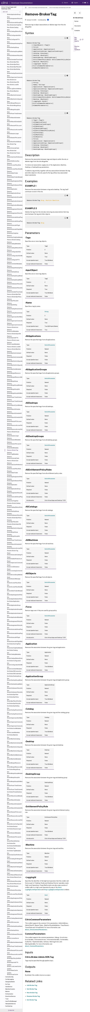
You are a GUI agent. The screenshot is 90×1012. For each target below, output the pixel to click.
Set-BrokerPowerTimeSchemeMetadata (14, 788)
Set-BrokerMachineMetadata (14, 758)
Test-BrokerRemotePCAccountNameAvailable (14, 949)
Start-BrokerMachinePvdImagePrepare (14, 866)
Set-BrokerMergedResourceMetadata (14, 766)
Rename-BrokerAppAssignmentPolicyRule (14, 475)
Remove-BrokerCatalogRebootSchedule (14, 246)
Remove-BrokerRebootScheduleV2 (14, 412)
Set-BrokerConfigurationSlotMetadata (14, 663)
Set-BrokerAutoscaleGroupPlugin (14, 628)
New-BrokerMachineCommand (14, 94)
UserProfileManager (11, 1001)
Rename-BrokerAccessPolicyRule (14, 467)
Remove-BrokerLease (13, 340)
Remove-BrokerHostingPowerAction (14, 308)
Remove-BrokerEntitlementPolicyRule (14, 283)
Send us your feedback (77, 48)
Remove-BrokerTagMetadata (12, 453)
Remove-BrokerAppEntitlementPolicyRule (14, 184)
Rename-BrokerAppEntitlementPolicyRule (14, 479)
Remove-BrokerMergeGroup (12, 380)
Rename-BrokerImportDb (14, 524)
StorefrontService (10, 996)
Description (77, 26)
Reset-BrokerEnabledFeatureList (14, 557)
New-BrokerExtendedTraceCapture (14, 58)
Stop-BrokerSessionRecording (14, 889)
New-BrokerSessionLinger (13, 132)
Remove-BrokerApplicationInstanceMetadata (14, 200)
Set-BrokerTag (11, 848)
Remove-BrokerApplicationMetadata (14, 204)
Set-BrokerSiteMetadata (14, 846)
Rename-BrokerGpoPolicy (14, 517)
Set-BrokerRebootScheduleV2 (14, 803)
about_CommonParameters (34, 946)
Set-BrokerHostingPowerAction (14, 709)
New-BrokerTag (11, 144)
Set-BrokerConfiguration (14, 660)
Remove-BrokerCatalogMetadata (14, 242)
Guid (46, 895)
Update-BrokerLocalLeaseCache (14, 965)
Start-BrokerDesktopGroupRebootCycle (14, 861)
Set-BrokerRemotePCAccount (14, 811)
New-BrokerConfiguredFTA (13, 38)
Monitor (7, 991)
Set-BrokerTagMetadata (14, 850)
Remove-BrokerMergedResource (13, 372)
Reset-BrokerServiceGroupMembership (14, 573)
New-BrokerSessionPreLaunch (14, 136)
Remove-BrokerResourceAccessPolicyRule (14, 424)
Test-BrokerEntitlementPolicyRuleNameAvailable (14, 933)
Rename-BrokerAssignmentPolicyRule (14, 492)
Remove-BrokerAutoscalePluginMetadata (14, 228)
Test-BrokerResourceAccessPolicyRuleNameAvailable (14, 953)
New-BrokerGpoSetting (13, 69)
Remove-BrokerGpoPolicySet (12, 299)
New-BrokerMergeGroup (14, 105)
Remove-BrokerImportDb (14, 333)
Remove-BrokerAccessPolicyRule (14, 164)
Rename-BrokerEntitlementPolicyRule (14, 514)
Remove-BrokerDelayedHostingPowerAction (14, 267)
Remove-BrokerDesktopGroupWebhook (14, 279)
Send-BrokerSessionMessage (13, 578)
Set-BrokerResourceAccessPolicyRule (14, 815)
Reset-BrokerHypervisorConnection (14, 561)
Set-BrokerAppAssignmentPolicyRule (14, 594)
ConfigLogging (9, 979)
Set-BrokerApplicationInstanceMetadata (14, 612)
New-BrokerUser (11, 150)
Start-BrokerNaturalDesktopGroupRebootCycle (14, 870)
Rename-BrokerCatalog (13, 503)
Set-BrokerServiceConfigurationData (14, 823)
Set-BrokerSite (11, 843)
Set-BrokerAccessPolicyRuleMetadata (14, 585)
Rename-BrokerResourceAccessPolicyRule (14, 547)
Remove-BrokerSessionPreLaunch (14, 443)
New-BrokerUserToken (13, 153)
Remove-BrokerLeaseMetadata (13, 343)
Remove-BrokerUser (12, 460)
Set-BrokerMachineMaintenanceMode (14, 754)
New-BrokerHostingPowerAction (14, 72)
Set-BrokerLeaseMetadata (13, 731)
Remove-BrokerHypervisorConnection (14, 320)
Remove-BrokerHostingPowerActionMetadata (14, 312)
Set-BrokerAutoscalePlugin (13, 636)
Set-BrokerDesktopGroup (14, 676)
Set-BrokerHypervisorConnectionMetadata (14, 725)
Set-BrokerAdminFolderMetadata (14, 590)
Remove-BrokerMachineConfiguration (14, 360)
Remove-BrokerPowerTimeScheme (14, 396)
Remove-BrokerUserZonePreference (14, 463)
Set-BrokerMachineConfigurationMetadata (14, 750)
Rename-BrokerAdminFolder (12, 471)
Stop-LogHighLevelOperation (54, 889)
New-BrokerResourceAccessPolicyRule (14, 128)
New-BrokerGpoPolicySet (14, 67)
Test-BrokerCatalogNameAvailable (14, 917)
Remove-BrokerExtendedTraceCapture (14, 291)
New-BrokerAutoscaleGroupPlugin (14, 21)
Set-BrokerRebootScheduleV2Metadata (14, 807)
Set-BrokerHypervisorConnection (14, 721)
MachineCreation (10, 989)
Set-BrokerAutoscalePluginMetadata (14, 640)
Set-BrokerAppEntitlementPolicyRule (14, 598)
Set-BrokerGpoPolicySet (14, 703)
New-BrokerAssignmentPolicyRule (14, 17)
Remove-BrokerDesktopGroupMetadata (14, 275)
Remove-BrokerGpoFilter (14, 294)
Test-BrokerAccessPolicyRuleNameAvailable (14, 893)
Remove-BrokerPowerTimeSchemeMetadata (14, 400)
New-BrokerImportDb (13, 82)
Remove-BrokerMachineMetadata (14, 368)
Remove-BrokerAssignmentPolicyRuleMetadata (14, 212)
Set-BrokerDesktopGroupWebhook (14, 683)
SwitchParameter (50, 345)
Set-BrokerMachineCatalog (13, 738)
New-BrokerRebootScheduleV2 (14, 120)
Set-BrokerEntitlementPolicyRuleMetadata (14, 691)
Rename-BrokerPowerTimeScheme (14, 539)
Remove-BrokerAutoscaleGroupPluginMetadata (14, 220)
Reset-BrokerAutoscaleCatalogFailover (14, 553)
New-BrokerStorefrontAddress (14, 140)
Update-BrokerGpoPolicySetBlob (14, 957)
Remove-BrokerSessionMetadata (13, 439)
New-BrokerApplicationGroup (13, 13)
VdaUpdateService (10, 1003)
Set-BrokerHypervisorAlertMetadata (14, 717)
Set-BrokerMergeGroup (13, 769)
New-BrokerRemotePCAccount (14, 124)
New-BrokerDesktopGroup (13, 46)
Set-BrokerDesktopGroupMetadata (14, 679)
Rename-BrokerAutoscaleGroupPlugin (14, 495)
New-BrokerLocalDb (13, 84)
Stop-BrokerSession (12, 886)
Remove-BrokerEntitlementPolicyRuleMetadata (14, 287)
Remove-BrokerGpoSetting (12, 304)
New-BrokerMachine (13, 91)
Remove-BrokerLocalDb (13, 346)
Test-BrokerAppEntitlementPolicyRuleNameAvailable (14, 901)
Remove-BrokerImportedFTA (12, 337)
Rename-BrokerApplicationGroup (13, 487)
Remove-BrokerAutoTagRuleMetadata (14, 236)
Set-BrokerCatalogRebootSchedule (14, 657)
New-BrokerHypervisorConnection (14, 76)
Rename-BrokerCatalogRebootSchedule (14, 506)
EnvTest (7, 984)
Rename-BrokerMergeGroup (12, 531)
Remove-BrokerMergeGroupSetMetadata (14, 392)
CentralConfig (9, 977)
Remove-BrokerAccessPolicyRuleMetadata (14, 168)
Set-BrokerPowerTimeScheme (14, 784)
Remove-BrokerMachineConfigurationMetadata (14, 364)
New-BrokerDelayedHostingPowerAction (14, 42)
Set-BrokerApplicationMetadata (14, 616)
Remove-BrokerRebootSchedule (13, 408)
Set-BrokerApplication (13, 601)
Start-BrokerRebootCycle (14, 877)
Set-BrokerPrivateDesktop (14, 792)
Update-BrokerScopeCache (12, 973)
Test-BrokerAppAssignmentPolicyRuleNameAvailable (14, 897)
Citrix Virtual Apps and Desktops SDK (38, 7)
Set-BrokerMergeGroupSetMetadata (14, 780)
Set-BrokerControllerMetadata (14, 668)
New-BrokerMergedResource (13, 102)
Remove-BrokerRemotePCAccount (14, 420)
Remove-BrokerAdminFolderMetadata (14, 176)
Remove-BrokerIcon (12, 327)
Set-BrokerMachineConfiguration (14, 746)
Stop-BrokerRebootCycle (14, 883)
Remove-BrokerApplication (12, 188)
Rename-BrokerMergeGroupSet (13, 535)
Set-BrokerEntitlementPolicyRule (14, 687)
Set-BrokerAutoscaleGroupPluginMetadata (14, 632)
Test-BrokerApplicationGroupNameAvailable (14, 905)
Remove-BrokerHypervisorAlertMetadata (14, 316)
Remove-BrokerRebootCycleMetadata (14, 404)
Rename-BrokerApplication (12, 483)
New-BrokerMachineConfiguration (14, 98)
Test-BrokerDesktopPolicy (13, 929)
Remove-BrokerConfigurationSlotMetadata (14, 254)
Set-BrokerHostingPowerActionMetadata (14, 713)
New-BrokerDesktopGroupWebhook (14, 50)
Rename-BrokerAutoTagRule (12, 499)
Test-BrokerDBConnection (13, 921)
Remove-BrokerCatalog (13, 239)
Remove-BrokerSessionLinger (13, 435)
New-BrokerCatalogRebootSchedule (14, 30)
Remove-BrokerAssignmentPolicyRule (14, 208)
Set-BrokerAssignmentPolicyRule (14, 620)
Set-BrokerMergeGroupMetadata (14, 772)
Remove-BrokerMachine (13, 349)
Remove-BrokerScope (13, 431)
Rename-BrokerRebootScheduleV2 (14, 543)
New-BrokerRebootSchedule (13, 116)
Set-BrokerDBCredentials (14, 673)
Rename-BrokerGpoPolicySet (12, 520)
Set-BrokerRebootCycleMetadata (14, 795)
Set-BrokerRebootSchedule (13, 799)
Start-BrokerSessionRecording (14, 880)
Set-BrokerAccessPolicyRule (14, 582)
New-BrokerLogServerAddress (14, 87)
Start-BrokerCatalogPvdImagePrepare (14, 857)
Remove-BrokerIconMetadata (13, 330)
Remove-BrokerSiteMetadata (12, 447)
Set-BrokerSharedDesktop (13, 840)
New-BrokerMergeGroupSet (13, 108)
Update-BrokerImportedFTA (12, 961)
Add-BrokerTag (32, 985)
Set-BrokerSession (12, 826)
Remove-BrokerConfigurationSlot (14, 250)
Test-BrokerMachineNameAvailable (14, 941)
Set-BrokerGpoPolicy (13, 697)
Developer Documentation (22, 3)
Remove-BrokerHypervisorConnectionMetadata (14, 324)
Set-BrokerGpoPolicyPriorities (14, 700)
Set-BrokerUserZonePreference (14, 854)
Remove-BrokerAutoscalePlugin (13, 224)
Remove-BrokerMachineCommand (14, 352)
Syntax (76, 22)
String (46, 311)
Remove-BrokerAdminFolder (12, 172)
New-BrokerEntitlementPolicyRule (14, 54)
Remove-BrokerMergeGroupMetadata (14, 384)
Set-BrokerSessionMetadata (13, 832)
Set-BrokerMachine (12, 735)
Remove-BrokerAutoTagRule (12, 232)
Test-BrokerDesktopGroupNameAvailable (14, 925)
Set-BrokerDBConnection (14, 671)
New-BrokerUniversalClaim (13, 147)
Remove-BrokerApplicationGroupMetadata (14, 196)
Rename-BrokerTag (12, 550)
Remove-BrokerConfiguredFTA (13, 259)
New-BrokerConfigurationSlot (14, 34)
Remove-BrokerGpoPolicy (14, 296)
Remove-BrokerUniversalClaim (13, 457)
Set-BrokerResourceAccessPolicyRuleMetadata (14, 819)
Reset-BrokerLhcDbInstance (13, 565)
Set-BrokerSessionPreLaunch (14, 836)
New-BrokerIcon (11, 79)
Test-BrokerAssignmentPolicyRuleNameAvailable (14, 913)
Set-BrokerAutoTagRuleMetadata (14, 647)
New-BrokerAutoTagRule (14, 25)
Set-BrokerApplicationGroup (13, 604)
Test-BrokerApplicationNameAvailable (14, 909)
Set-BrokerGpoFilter (12, 694)
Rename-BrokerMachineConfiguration (14, 527)
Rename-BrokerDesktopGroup (13, 510)
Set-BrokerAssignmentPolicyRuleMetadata (14, 624)
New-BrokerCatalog (12, 27)
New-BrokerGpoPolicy (13, 64)
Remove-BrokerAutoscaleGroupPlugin (14, 216)
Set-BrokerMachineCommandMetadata (14, 742)
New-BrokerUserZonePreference (14, 156)
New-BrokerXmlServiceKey (13, 160)
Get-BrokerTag (32, 989)
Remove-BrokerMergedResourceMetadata (14, 376)
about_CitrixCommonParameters (36, 929)
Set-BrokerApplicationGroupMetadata (14, 608)
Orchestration (9, 994)
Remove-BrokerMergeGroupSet (13, 388)
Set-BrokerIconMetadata (14, 728)
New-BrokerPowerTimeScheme (14, 112)
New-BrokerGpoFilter (13, 62)
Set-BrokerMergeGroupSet (13, 776)
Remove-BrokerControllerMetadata (14, 263)
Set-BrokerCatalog (12, 650)
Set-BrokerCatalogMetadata (14, 653)
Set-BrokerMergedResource (13, 762)
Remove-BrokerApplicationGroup (13, 192)
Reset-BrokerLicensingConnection (14, 569)
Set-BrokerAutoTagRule (14, 644)
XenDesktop (8, 1006)
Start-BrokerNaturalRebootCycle (14, 873)
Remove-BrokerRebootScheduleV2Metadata (14, 416)
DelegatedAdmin (10, 981)
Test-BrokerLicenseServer (13, 937)
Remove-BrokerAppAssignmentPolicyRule (14, 180)
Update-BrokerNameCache (12, 969)
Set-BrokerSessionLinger (14, 829)
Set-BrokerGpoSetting (13, 706)
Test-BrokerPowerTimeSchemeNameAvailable (14, 945)
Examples (77, 31)
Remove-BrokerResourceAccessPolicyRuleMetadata (14, 428)
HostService (8, 986)
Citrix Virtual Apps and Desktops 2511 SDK (60, 7)
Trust (6, 999)
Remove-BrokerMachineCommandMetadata (14, 356)
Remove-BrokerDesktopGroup (13, 271)
